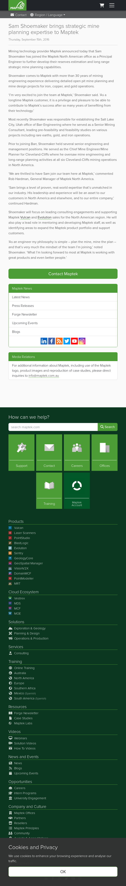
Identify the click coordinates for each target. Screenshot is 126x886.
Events (33, 756)
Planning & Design (24, 633)
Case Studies (20, 718)
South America (27, 698)
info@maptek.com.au (44, 375)
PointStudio (19, 538)
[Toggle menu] (112, 5)
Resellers (17, 823)
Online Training (21, 668)
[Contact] (49, 452)
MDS (14, 603)
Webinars (17, 738)
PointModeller (21, 578)
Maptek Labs (20, 723)
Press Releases (23, 305)
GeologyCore (20, 558)
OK (63, 871)
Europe (16, 683)
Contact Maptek (63, 274)
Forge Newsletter (24, 314)
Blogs (16, 331)
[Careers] (77, 452)
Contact (18, 14)
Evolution (45, 217)
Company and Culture (27, 806)
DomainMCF (19, 573)
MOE (14, 613)
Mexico (22, 693)
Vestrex (16, 598)
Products (16, 521)
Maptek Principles (23, 828)
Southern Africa (22, 688)
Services (15, 646)
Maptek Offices (21, 813)
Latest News (21, 297)
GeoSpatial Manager (25, 563)
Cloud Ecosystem (23, 592)
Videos (14, 731)
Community (19, 833)
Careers (16, 788)
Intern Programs (22, 793)
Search (107, 426)
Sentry (15, 553)
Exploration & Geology (26, 628)
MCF (14, 608)
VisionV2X (18, 568)
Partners (17, 818)
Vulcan (25, 217)
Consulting (18, 653)
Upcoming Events (25, 323)
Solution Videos (22, 743)
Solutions (16, 622)
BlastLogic (18, 543)
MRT (14, 583)
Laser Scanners (22, 533)
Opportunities (20, 781)
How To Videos (22, 748)
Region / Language (46, 14)
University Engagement (27, 798)
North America (21, 678)
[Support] (21, 452)
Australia (17, 673)
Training (15, 661)
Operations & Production (28, 638)
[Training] (49, 491)
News (13, 756)
